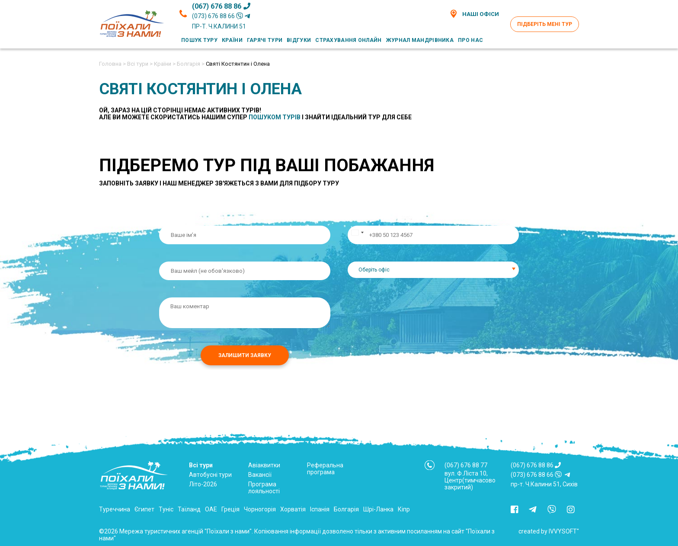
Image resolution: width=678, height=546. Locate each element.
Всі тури (201, 465)
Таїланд (189, 509)
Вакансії (260, 474)
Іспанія (319, 509)
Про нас (470, 40)
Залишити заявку (244, 355)
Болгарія (346, 509)
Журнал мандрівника (420, 40)
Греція (230, 509)
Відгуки (299, 40)
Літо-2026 (203, 484)
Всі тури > (140, 64)
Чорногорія (260, 509)
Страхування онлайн (348, 40)
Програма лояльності (264, 488)
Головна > (112, 64)
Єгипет (144, 509)
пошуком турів (275, 117)
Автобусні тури (210, 474)
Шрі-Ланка (378, 509)
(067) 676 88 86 (221, 6)
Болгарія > (191, 64)
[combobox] (433, 270)
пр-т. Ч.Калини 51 (219, 26)
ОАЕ (211, 509)
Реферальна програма (325, 469)
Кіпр (404, 509)
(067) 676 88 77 (466, 465)
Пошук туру (199, 40)
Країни (232, 40)
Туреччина (114, 509)
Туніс (166, 509)
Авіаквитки (264, 465)
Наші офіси (474, 14)
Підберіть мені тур (544, 24)
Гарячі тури (264, 40)
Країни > (165, 64)
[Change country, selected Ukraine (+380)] (357, 235)
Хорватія (293, 509)
